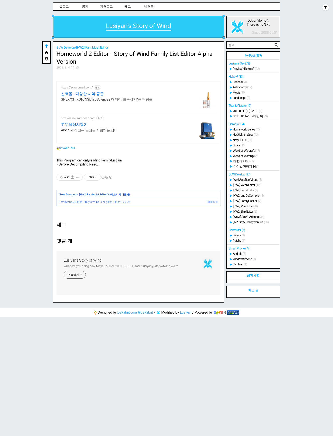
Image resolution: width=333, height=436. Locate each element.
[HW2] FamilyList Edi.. (247, 201)
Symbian (240, 264)
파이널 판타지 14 (246, 166)
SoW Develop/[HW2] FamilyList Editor (82, 47)
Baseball (240, 82)
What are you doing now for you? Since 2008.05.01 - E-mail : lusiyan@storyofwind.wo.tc (121, 385)
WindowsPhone (244, 259)
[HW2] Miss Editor (245, 206)
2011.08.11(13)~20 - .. (247, 111)
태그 (127, 6)
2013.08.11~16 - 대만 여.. (250, 116)
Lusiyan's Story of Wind (138, 25)
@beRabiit (145, 431)
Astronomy (242, 87)
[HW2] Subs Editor (245, 190)
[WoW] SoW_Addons (248, 217)
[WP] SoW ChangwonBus (251, 222)
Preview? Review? (246, 69)
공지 (85, 6)
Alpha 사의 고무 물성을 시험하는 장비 (89, 190)
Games (236, 124)
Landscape (241, 98)
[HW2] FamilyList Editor (93, 253)
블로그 (64, 6)
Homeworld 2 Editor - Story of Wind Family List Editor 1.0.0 (92, 261)
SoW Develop (67, 253)
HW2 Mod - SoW (245, 135)
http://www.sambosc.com (78, 177)
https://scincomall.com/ (77, 147)
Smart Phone (238, 248)
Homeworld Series (246, 129)
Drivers (239, 235)
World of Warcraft (246, 151)
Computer (237, 230)
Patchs (239, 241)
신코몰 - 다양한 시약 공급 (82, 153)
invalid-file (65, 208)
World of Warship (245, 156)
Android (239, 254)
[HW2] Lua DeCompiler (248, 196)
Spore (239, 145)
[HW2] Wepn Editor (246, 185)
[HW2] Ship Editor (245, 211)
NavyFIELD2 (242, 140)
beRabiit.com (127, 431)
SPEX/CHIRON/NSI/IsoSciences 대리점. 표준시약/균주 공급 (106, 159)
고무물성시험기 (74, 184)
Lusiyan (185, 431)
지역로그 (106, 6)
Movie (239, 92)
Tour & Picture (240, 106)
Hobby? (236, 77)
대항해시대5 (243, 161)
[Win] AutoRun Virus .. (247, 180)
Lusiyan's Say (239, 63)
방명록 (149, 6)
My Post (253, 55)
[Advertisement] (138, 103)
